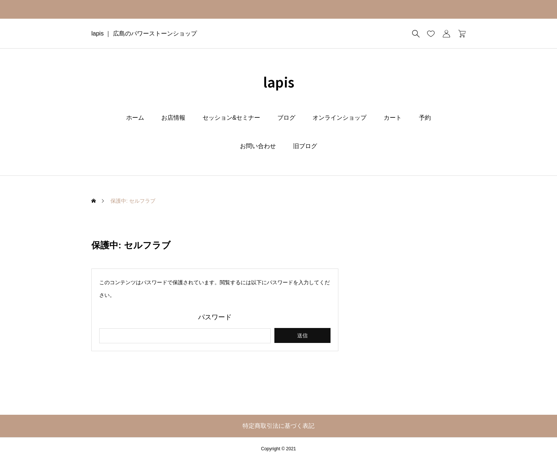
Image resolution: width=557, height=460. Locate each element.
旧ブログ (305, 146)
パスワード (215, 317)
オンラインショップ (339, 117)
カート (393, 117)
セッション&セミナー (232, 117)
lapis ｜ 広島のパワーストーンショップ (144, 33)
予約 (425, 117)
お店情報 (173, 117)
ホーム (135, 117)
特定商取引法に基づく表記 (278, 426)
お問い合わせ (258, 146)
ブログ (286, 117)
